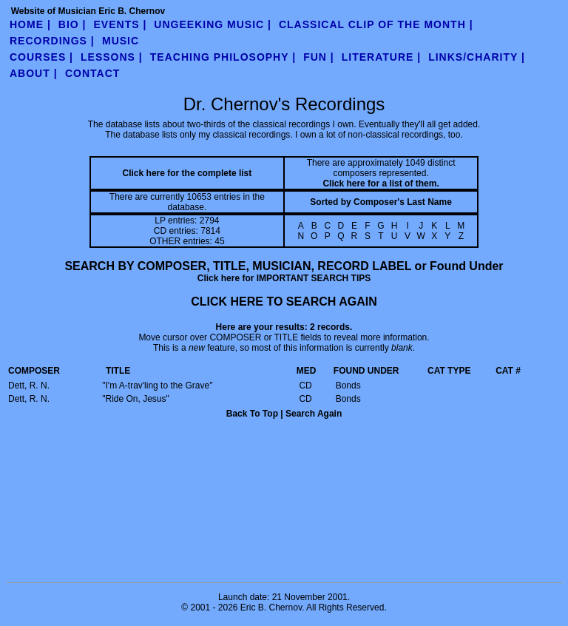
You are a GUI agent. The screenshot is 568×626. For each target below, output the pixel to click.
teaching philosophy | (223, 57)
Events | (120, 24)
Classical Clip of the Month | (376, 24)
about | (34, 73)
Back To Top (252, 413)
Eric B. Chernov (271, 607)
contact (92, 73)
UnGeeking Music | (212, 24)
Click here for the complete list (187, 173)
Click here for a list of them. (380, 183)
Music (120, 41)
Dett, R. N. (29, 385)
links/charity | (476, 57)
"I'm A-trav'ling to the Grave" (157, 385)
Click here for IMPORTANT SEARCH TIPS (284, 278)
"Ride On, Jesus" (135, 399)
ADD (370, 450)
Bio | (72, 24)
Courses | (41, 57)
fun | (318, 57)
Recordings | (52, 41)
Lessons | (112, 57)
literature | (381, 57)
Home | (30, 24)
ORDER (231, 450)
